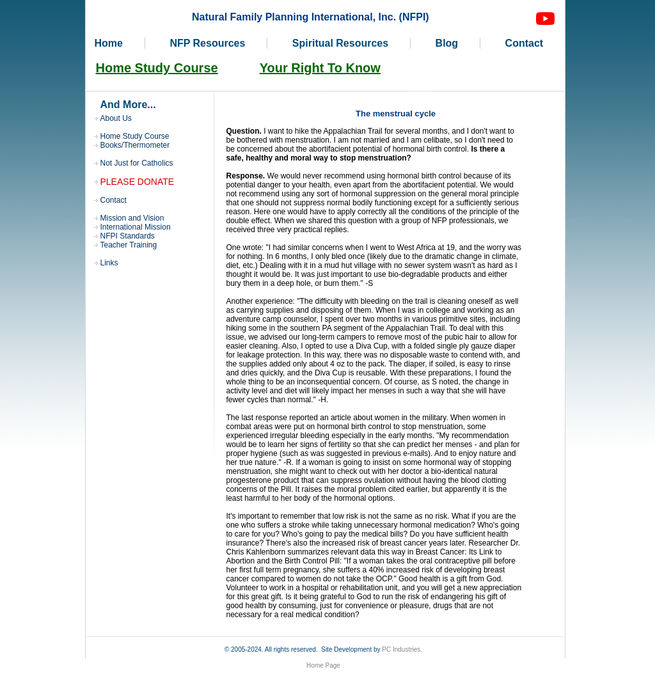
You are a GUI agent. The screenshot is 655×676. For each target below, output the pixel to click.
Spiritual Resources (340, 43)
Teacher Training (128, 244)
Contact (524, 43)
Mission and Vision (132, 218)
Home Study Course (157, 68)
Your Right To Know (320, 68)
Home (109, 43)
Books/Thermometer (135, 145)
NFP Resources (207, 43)
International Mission (135, 227)
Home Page (323, 665)
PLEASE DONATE (137, 182)
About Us (116, 118)
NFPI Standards (127, 236)
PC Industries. (402, 649)
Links (109, 262)
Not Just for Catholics (136, 163)
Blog (447, 43)
